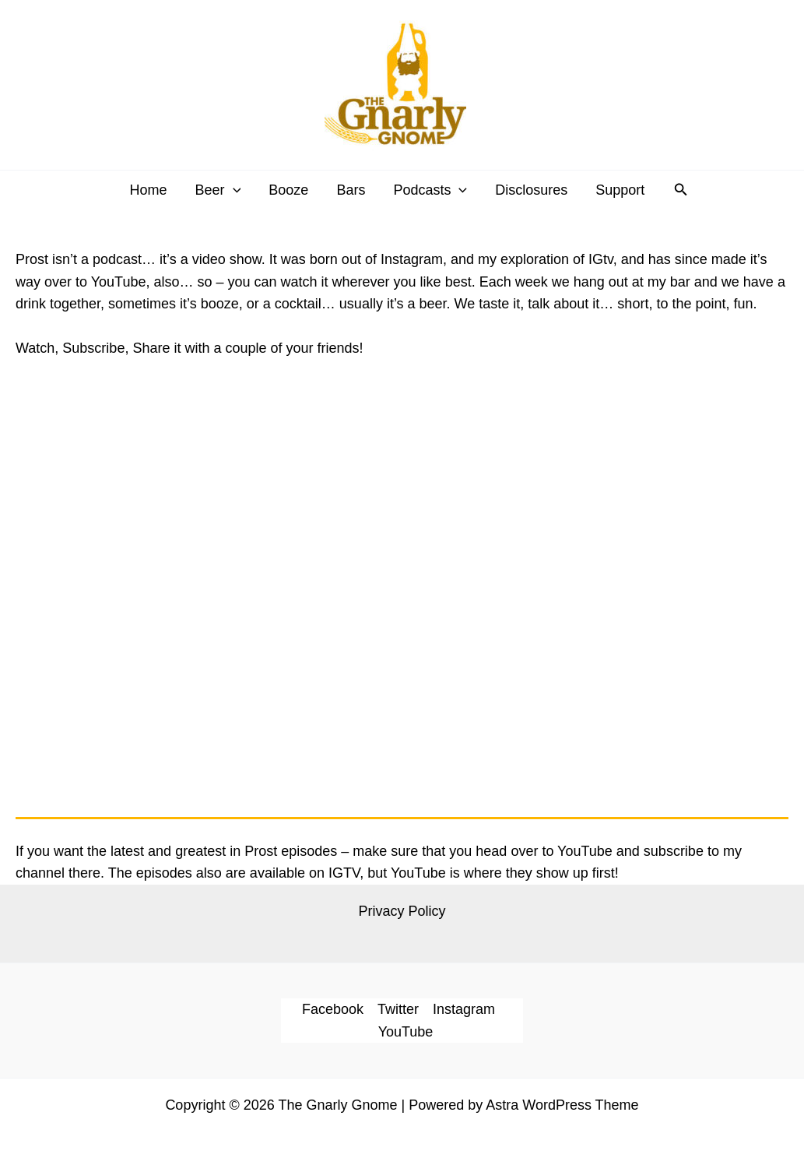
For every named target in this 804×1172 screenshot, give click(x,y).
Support (619, 190)
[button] (681, 190)
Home (148, 190)
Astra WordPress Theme (562, 1105)
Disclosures (531, 190)
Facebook (332, 1009)
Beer (218, 190)
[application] (233, 190)
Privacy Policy (401, 911)
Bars (350, 190)
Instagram (464, 1009)
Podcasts (430, 190)
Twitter (398, 1009)
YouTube (406, 1032)
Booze (288, 190)
